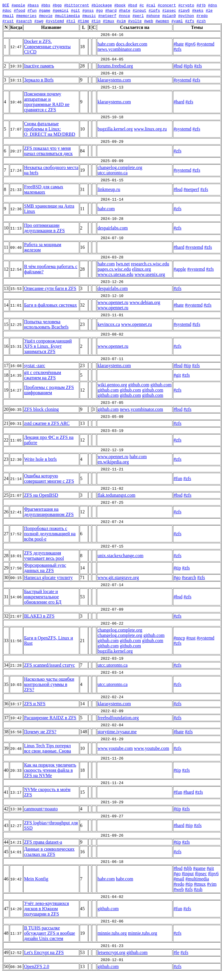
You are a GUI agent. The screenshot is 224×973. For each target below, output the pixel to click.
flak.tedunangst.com (116, 495)
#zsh (201, 20)
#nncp (124, 15)
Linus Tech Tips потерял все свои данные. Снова (47, 748)
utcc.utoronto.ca (112, 172)
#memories (26, 15)
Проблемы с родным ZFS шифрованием (49, 390)
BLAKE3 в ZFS (39, 616)
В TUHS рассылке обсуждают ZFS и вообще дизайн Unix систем (49, 933)
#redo (202, 15)
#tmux (108, 20)
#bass (33, 5)
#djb (201, 5)
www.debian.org (145, 302)
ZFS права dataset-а (43, 842)
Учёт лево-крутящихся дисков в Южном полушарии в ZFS (46, 908)
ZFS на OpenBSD (41, 495)
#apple (18, 5)
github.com (138, 384)
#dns (212, 5)
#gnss (88, 10)
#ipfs (154, 10)
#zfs (189, 20)
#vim (121, 20)
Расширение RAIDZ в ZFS (50, 717)
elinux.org (141, 269)
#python (186, 15)
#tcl (70, 20)
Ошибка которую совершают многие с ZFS (49, 478)
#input (139, 10)
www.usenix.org (149, 274)
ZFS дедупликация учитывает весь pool (44, 555)
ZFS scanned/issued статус (49, 665)
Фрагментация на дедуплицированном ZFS (49, 512)
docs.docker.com (131, 43)
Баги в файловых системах (50, 305)
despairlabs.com (112, 227)
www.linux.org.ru (150, 128)
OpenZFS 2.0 (36, 966)
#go (99, 10)
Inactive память (39, 65)
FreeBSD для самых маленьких (43, 189)
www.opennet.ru (112, 302)
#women (162, 20)
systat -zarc (34, 365)
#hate (124, 10)
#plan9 (169, 15)
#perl (138, 15)
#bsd (132, 5)
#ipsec (169, 10)
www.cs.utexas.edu (115, 274)
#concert (167, 5)
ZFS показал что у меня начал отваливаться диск (48, 151)
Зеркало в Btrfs (38, 79)
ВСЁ (5, 5)
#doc (6, 10)
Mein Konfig (36, 878)
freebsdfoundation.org (118, 717)
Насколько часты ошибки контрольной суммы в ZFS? (49, 684)
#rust (8, 20)
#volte (135, 20)
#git (75, 10)
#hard (111, 10)
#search (24, 20)
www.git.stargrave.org (118, 577)
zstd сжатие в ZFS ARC (46, 423)
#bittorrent (76, 5)
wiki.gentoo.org (112, 384)
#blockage (101, 5)
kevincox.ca (108, 324)
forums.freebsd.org (115, 65)
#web (148, 20)
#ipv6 (184, 10)
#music (89, 15)
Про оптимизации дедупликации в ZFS (44, 228)
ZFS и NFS (34, 703)
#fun (31, 10)
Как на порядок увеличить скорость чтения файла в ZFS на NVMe (50, 770)
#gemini (60, 10)
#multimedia (67, 15)
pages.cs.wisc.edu (114, 269)
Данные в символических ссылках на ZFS (49, 852)
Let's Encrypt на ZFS (44, 952)
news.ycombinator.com (119, 49)
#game (44, 10)
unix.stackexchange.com (120, 555)
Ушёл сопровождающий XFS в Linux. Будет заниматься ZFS (48, 346)
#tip (95, 20)
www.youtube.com (115, 748)
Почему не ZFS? (40, 731)
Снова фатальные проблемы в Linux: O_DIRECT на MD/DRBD (49, 129)
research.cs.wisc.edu (150, 263)
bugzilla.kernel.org (115, 128)
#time (83, 20)
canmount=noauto (41, 808)
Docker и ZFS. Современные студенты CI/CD (47, 46)
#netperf (107, 15)
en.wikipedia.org (113, 461)
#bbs (45, 5)
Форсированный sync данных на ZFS (45, 568)
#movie (45, 15)
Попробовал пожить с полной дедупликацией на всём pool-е (50, 533)
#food (19, 10)
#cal (150, 5)
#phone (153, 15)
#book (120, 5)
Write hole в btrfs (40, 459)
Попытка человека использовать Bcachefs (46, 324)
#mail (8, 15)
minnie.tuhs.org (112, 933)
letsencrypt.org (111, 952)
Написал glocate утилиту (48, 577)
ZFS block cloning (41, 409)
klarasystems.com (114, 79)
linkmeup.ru (108, 189)
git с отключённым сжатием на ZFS (42, 375)
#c (141, 5)
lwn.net (123, 263)
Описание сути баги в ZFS (50, 288)
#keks (197, 10)
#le (209, 10)
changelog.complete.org (119, 167)
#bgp (57, 5)
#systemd (55, 20)
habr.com (106, 43)
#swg (38, 20)
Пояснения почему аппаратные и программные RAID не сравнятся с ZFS (46, 101)
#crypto (186, 5)
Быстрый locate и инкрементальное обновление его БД (42, 596)
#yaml (177, 20)
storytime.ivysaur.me (116, 731)
